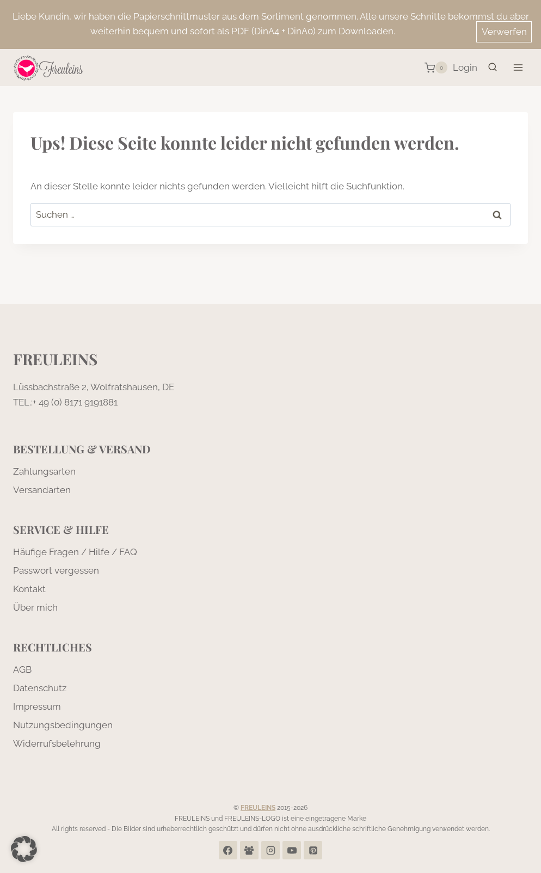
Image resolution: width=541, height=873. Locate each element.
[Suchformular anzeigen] (492, 67)
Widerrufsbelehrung (57, 743)
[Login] (465, 68)
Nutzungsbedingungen (63, 725)
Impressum (37, 706)
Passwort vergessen (56, 570)
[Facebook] (228, 850)
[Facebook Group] (249, 850)
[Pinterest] (313, 850)
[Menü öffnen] (518, 67)
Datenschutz (39, 688)
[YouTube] (291, 850)
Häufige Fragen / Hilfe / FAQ (75, 551)
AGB (22, 669)
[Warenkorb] (436, 67)
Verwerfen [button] (504, 31)
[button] (24, 849)
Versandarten (42, 489)
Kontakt (29, 588)
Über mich (35, 607)
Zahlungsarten (44, 471)
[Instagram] (270, 850)
